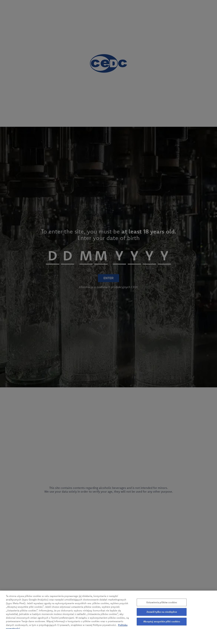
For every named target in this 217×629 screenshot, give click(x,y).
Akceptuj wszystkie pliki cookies (161, 624)
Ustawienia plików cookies (161, 605)
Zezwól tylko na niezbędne (162, 614)
